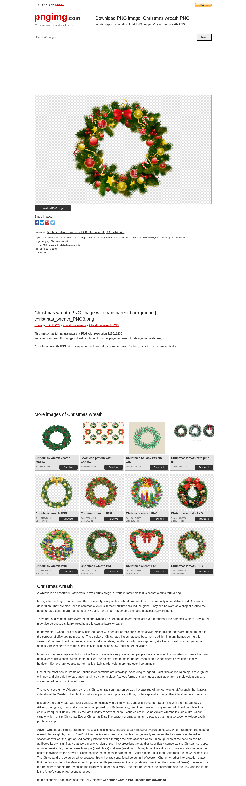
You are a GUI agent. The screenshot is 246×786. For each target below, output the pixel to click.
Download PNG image (53, 208)
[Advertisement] (123, 69)
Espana (60, 4)
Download (68, 467)
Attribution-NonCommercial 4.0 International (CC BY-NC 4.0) (86, 232)
